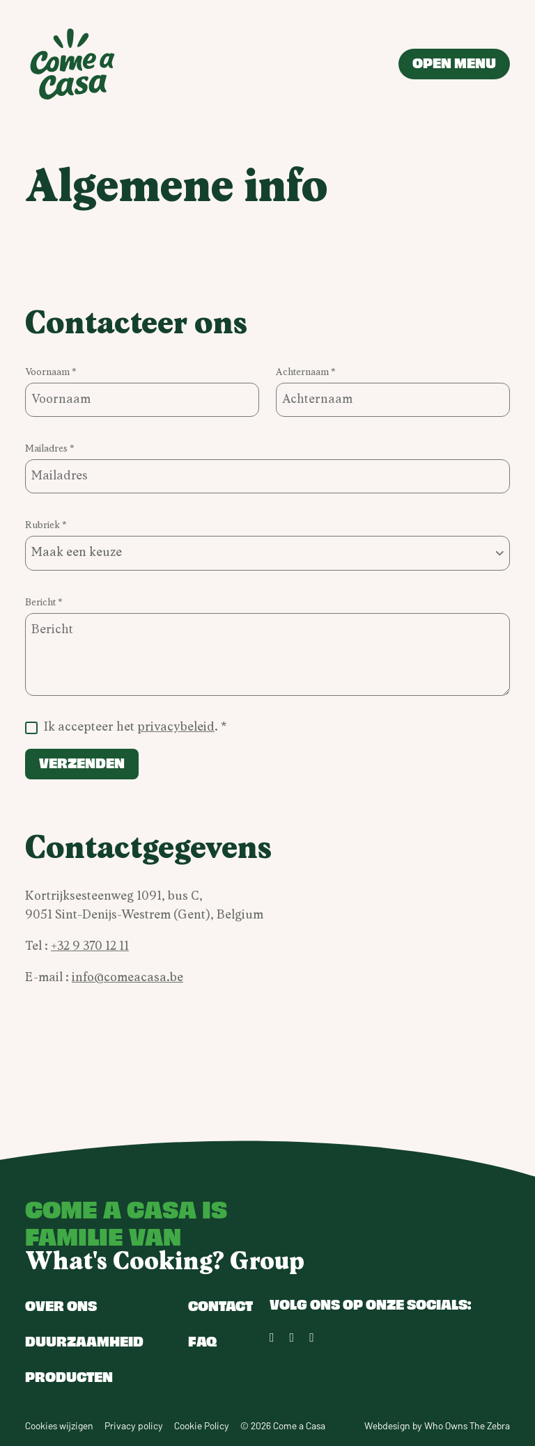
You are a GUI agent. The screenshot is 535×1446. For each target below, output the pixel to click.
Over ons (61, 1305)
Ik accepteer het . (132, 727)
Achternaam (303, 372)
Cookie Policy (201, 1425)
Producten (69, 1376)
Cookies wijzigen (59, 1425)
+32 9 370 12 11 (90, 946)
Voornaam (48, 372)
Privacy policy (133, 1425)
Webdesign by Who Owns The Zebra (437, 1425)
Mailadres (47, 449)
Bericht (41, 602)
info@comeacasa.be (127, 977)
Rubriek (43, 525)
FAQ (202, 1340)
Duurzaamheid (84, 1340)
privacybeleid (176, 727)
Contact (220, 1305)
